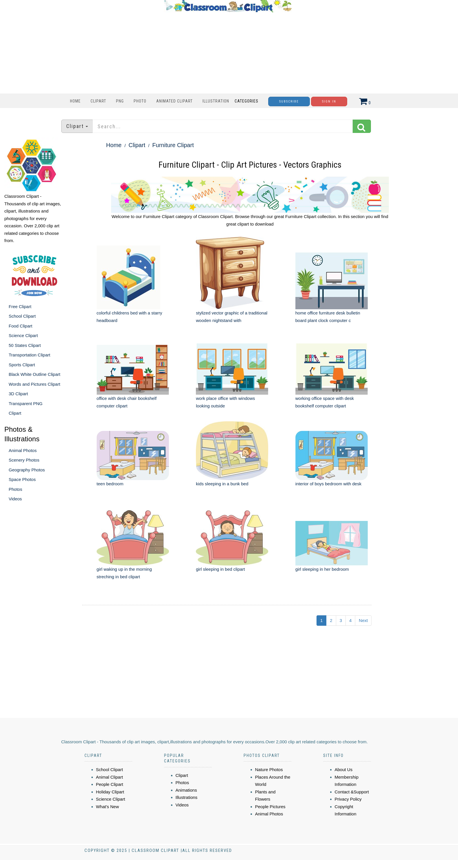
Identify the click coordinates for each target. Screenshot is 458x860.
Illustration (216, 101)
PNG (120, 101)
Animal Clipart (109, 777)
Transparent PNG (26, 403)
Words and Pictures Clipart (34, 384)
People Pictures (270, 806)
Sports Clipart (22, 364)
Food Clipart (20, 325)
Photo (140, 101)
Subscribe (289, 101)
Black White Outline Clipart (34, 374)
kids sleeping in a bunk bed (222, 483)
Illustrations (187, 797)
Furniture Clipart (173, 145)
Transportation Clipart (29, 354)
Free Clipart (20, 306)
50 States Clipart (25, 345)
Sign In (329, 101)
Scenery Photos (24, 460)
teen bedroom (110, 483)
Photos (15, 489)
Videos (15, 498)
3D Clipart (18, 393)
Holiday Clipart (110, 791)
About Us (344, 769)
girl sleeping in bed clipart (220, 569)
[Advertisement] (227, 53)
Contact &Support (352, 791)
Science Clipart (23, 335)
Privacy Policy (348, 799)
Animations (186, 790)
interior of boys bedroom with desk (328, 483)
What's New (107, 806)
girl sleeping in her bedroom (322, 569)
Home (75, 101)
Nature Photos (269, 769)
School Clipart (22, 316)
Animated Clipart (174, 101)
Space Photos (22, 479)
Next (363, 620)
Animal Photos (23, 450)
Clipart (98, 101)
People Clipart (109, 784)
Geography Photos (27, 469)
